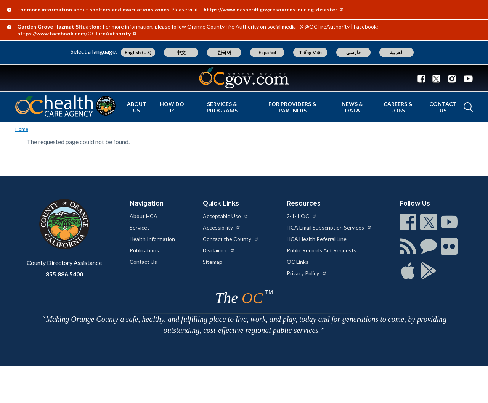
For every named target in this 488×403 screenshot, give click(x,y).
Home (21, 129)
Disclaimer (219, 250)
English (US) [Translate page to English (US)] (138, 52)
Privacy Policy (307, 273)
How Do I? (172, 107)
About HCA (143, 216)
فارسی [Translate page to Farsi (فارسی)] (353, 52)
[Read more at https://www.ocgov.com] (64, 224)
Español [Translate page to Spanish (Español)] (267, 52)
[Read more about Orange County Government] (244, 77)
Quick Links (221, 203)
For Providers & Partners (292, 107)
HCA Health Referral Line (317, 239)
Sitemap (212, 261)
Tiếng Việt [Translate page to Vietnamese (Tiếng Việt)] (311, 52)
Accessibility (222, 227)
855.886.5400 (64, 274)
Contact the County (231, 239)
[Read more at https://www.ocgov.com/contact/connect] (408, 222)
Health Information (152, 239)
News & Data (352, 107)
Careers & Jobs (398, 107)
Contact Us (443, 107)
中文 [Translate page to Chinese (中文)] (181, 52)
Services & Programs (222, 107)
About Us (136, 107)
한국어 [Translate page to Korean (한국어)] (224, 52)
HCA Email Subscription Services (329, 227)
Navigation (147, 203)
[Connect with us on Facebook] (423, 78)
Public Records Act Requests (321, 250)
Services (140, 227)
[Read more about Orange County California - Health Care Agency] (65, 106)
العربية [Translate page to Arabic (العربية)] (397, 52)
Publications (144, 250)
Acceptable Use (226, 216)
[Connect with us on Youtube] (466, 78)
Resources (304, 203)
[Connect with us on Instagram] (452, 78)
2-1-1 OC (302, 216)
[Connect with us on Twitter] (436, 78)
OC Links (297, 261)
